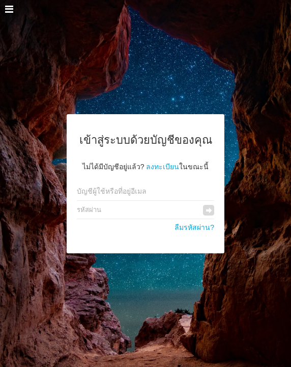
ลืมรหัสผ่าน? (194, 227)
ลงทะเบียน (162, 167)
